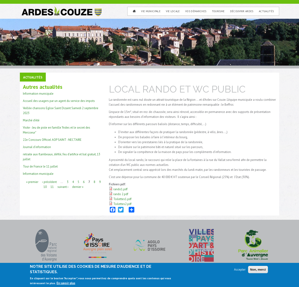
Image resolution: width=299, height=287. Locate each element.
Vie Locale (173, 11)
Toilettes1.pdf (122, 199)
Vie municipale (150, 11)
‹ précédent (49, 182)
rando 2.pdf (120, 194)
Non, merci (258, 270)
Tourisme (218, 11)
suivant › (62, 187)
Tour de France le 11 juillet (40, 166)
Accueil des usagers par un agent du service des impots (59, 101)
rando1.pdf (120, 189)
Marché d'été (31, 120)
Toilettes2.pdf (122, 204)
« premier (32, 182)
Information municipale (38, 94)
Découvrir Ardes (241, 11)
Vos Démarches (195, 11)
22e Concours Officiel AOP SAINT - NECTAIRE (52, 140)
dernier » (77, 187)
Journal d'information (37, 147)
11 (52, 187)
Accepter (240, 270)
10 (45, 187)
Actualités (266, 11)
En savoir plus (66, 284)
